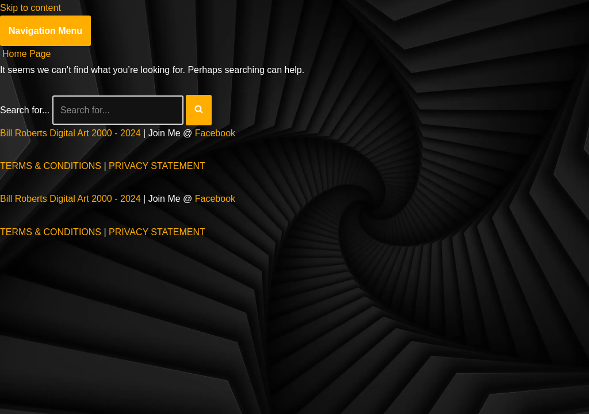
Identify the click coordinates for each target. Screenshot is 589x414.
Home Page (26, 54)
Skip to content (30, 8)
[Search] (117, 110)
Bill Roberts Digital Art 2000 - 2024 (70, 133)
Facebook (215, 133)
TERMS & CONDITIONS (50, 166)
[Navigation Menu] (45, 31)
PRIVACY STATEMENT (157, 166)
